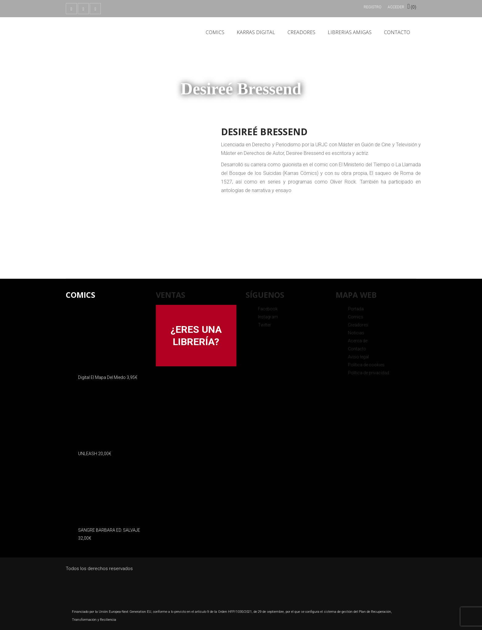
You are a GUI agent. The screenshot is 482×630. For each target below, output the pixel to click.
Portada (356, 308)
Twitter (264, 324)
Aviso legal (358, 356)
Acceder (396, 7)
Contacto (397, 32)
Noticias (356, 332)
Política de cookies (366, 364)
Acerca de (357, 340)
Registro (372, 7)
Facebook (268, 308)
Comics (215, 32)
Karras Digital (256, 32)
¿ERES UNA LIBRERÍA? (196, 336)
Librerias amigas (350, 32)
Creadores (301, 32)
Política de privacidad (368, 372)
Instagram (268, 316)
